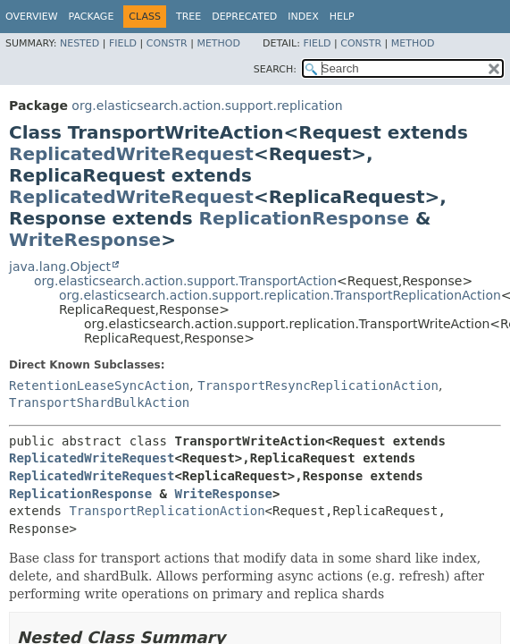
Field (123, 43)
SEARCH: (275, 69)
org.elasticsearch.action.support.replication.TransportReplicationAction (280, 295)
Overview (31, 16)
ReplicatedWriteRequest (131, 154)
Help (342, 16)
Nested (79, 43)
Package (91, 16)
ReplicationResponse (304, 218)
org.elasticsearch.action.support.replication (206, 105)
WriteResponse (85, 239)
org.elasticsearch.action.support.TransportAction (185, 281)
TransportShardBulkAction (99, 402)
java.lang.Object (60, 266)
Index (303, 16)
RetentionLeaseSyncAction (99, 385)
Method (218, 43)
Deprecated (244, 16)
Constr (167, 43)
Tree (188, 16)
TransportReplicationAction (166, 511)
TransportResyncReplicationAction (318, 385)
